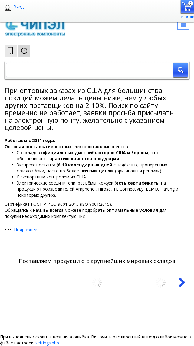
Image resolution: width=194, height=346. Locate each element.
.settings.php (47, 343)
